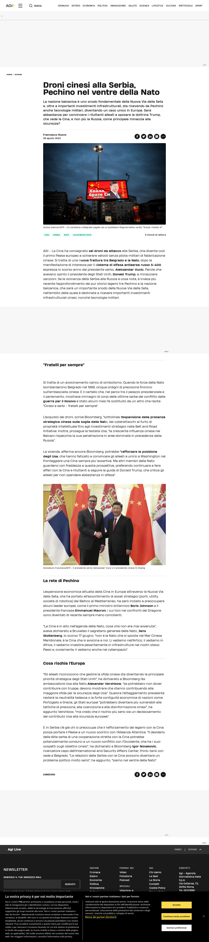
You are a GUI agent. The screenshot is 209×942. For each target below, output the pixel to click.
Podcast (125, 880)
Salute (133, 6)
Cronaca (63, 6)
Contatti (154, 884)
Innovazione (118, 6)
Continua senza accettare (176, 916)
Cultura (171, 6)
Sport (198, 6)
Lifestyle (157, 6)
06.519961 (189, 890)
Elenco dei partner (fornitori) (100, 917)
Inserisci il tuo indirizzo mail (23, 877)
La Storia (154, 880)
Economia (89, 6)
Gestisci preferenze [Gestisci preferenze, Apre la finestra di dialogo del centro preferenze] (176, 927)
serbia (56, 235)
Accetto (177, 904)
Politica (103, 6)
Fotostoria (126, 876)
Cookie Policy (157, 887)
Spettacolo (186, 6)
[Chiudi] (203, 916)
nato (66, 235)
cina (46, 235)
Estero (76, 6)
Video (123, 872)
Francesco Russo (54, 135)
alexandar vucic (82, 235)
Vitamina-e (126, 890)
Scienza (144, 6)
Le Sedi (153, 876)
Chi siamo (155, 872)
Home (9, 74)
